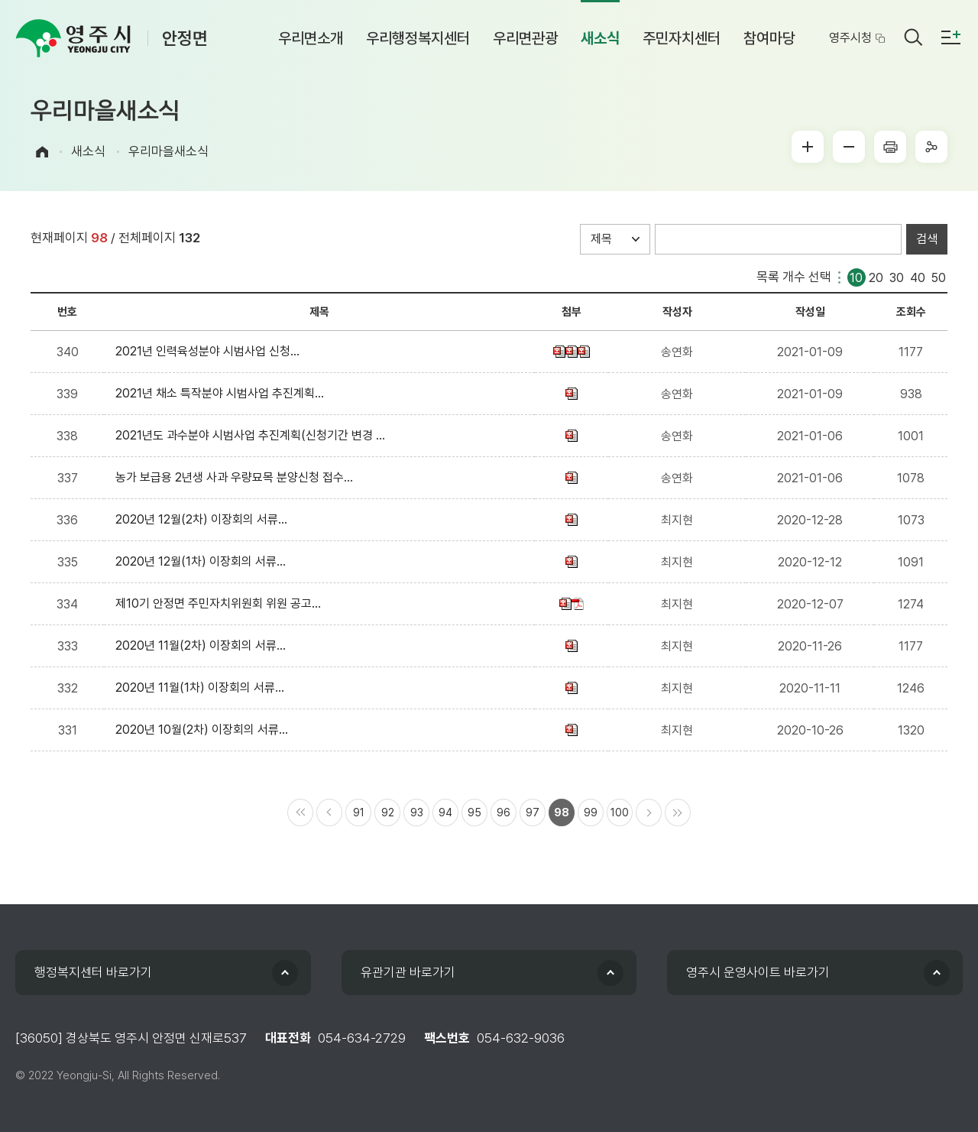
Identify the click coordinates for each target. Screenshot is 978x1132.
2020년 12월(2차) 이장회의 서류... (204, 519)
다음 (649, 812)
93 (416, 812)
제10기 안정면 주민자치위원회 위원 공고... (221, 603)
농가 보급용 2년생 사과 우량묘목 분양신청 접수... (237, 477)
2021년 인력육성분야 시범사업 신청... (210, 351)
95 (474, 812)
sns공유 (931, 147)
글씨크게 (808, 147)
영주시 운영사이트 (758, 972)
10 (856, 276)
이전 (329, 812)
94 (445, 812)
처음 (300, 812)
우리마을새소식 (168, 151)
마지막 (678, 812)
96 (503, 812)
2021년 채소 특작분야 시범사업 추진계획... (222, 393)
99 (590, 812)
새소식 (88, 151)
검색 (927, 239)
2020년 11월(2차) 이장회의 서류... (203, 645)
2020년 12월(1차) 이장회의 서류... (203, 561)
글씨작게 (849, 147)
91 (358, 812)
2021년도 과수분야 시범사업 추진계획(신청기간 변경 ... (253, 435)
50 (938, 276)
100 (619, 812)
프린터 (890, 147)
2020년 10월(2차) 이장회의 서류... (204, 729)
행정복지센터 (93, 972)
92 (387, 812)
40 (917, 276)
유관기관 (408, 972)
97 (532, 812)
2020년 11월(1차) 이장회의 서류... (202, 687)
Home (42, 151)
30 (896, 276)
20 (876, 276)
